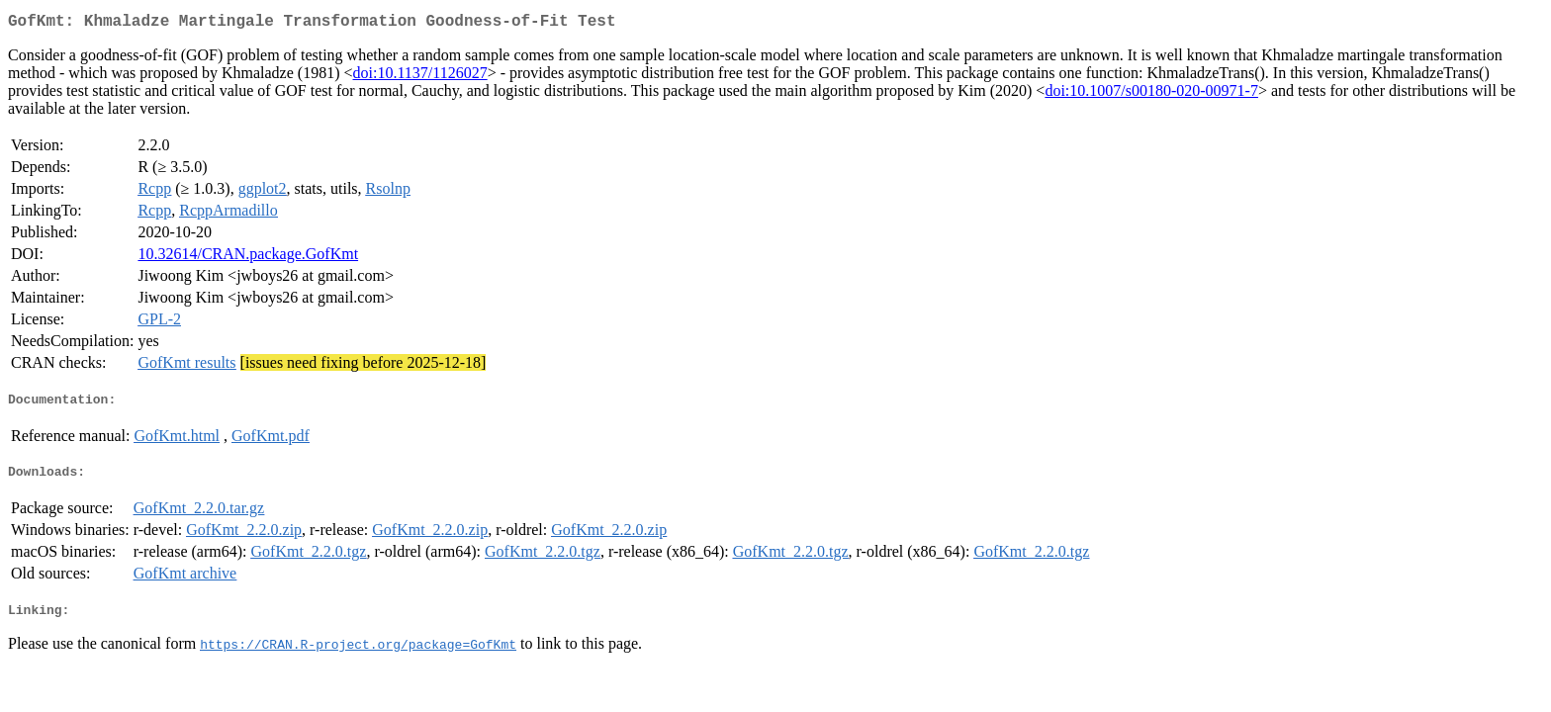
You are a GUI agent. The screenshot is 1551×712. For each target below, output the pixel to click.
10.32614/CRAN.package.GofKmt (247, 257)
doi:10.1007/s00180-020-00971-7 (1151, 94)
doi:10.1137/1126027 (420, 76)
